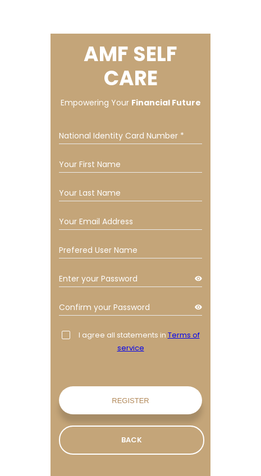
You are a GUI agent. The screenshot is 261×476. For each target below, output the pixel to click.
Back (131, 440)
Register (130, 400)
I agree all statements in (131, 341)
